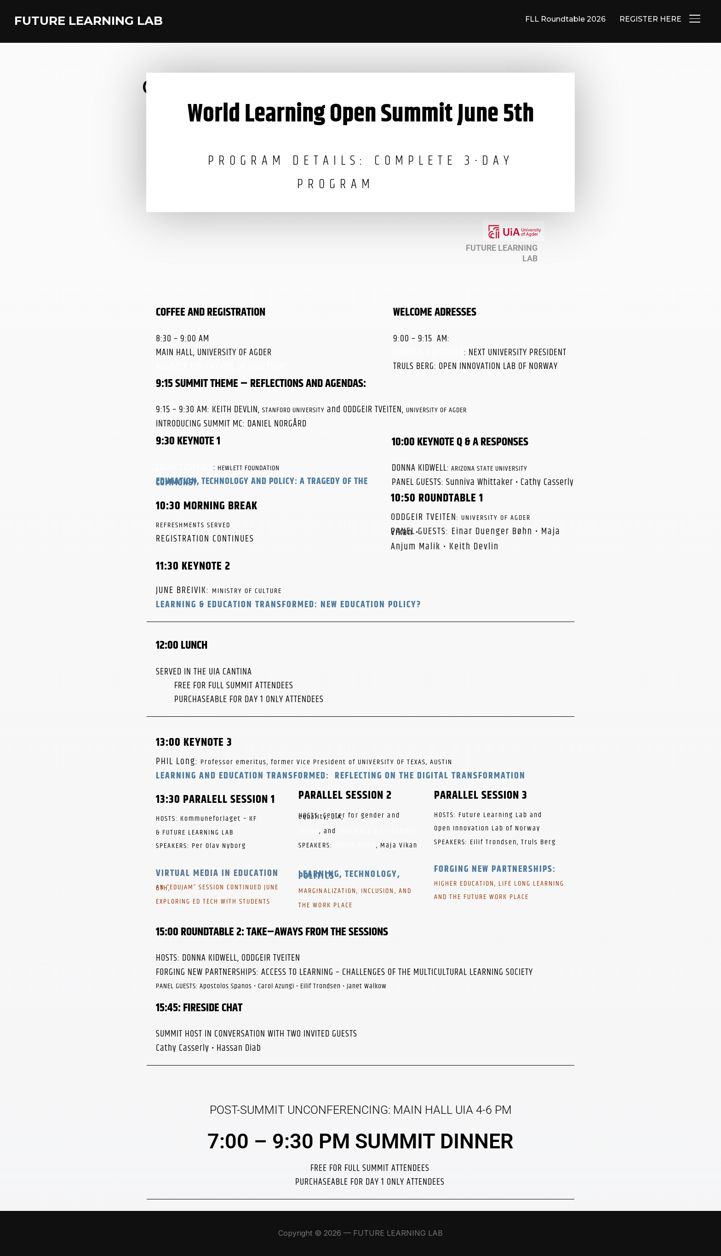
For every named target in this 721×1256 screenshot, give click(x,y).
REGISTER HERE (650, 19)
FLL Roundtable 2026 (565, 19)
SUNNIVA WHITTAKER (428, 353)
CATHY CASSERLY (184, 468)
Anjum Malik (355, 845)
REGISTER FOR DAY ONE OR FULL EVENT (222, 366)
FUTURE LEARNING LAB (88, 20)
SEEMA (309, 831)
